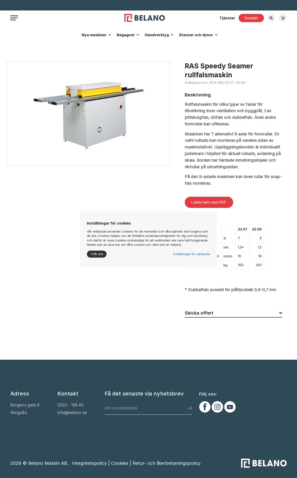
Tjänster (227, 18)
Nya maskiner (94, 35)
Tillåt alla (96, 254)
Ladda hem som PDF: (209, 202)
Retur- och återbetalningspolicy (167, 463)
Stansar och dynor (196, 35)
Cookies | (122, 463)
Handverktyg (157, 35)
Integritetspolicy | (91, 463)
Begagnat (126, 35)
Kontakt (251, 18)
